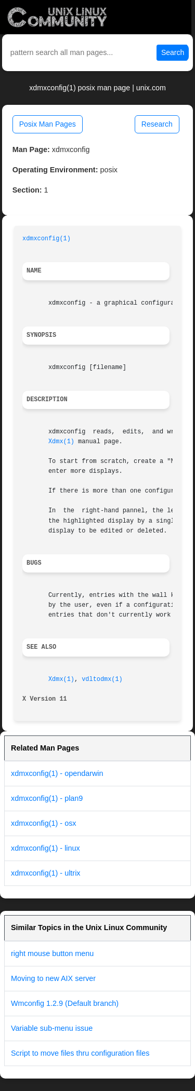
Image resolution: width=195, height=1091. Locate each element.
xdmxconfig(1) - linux (45, 848)
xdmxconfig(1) (46, 238)
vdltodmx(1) (102, 679)
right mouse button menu (52, 953)
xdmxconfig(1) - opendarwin (57, 773)
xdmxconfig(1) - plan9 (47, 798)
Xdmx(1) (61, 441)
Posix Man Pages (47, 124)
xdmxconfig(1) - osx (43, 823)
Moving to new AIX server (53, 978)
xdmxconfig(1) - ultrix (46, 873)
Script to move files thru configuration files (80, 1053)
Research (157, 124)
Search (172, 52)
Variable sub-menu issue (52, 1028)
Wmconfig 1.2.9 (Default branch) (65, 1003)
